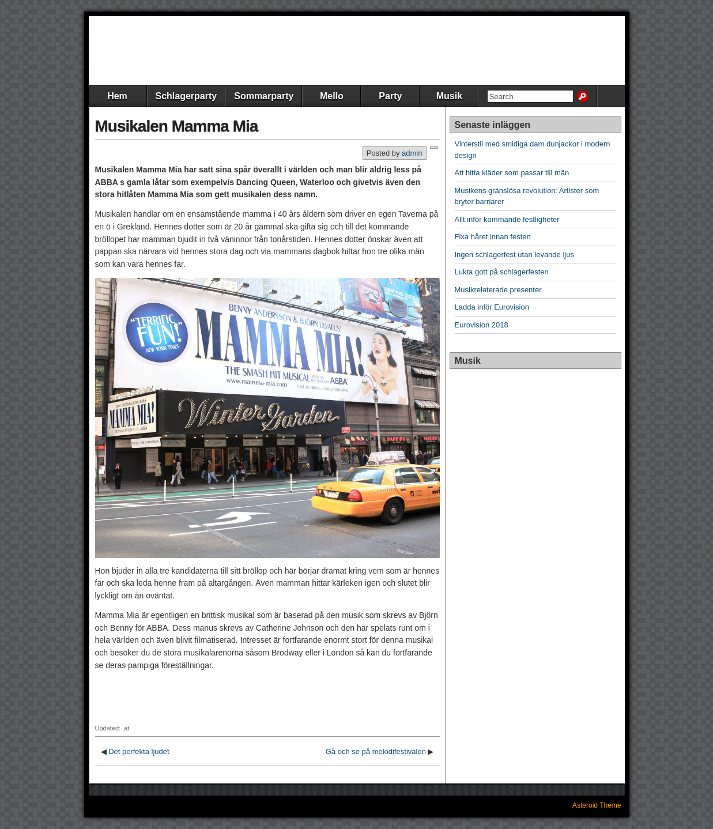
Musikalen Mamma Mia (176, 126)
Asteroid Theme (596, 805)
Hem (117, 96)
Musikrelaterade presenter (498, 289)
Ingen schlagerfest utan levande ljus (514, 254)
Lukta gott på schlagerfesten (502, 271)
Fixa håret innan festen (493, 236)
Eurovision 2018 (481, 325)
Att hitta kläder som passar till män (512, 172)
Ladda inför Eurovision (492, 307)
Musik (449, 96)
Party (390, 96)
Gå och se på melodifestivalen (376, 751)
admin (412, 153)
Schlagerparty (186, 96)
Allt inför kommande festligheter (507, 219)
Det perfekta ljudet (138, 751)
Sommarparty (263, 96)
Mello (332, 96)
